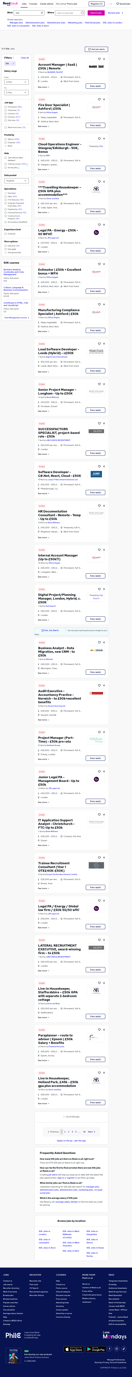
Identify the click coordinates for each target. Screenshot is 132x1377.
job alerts (53, 1174)
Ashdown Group (53, 745)
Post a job (34, 1284)
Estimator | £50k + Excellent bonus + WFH (59, 271)
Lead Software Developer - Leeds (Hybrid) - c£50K (58, 351)
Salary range (10, 71)
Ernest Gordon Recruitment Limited (62, 874)
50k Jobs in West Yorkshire (71, 1244)
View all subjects (63, 1292)
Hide (6, 153)
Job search (8, 1284)
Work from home (10, 1292)
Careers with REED (117, 1306)
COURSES (61, 1274)
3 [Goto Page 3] (68, 1131)
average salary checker (67, 1201)
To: (5, 88)
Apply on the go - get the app (71, 1140)
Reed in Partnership (117, 1302)
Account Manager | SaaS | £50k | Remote (57, 66)
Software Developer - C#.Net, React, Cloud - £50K (59, 474)
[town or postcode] (70, 12)
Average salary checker (13, 1313)
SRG (48, 155)
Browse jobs (115, 12)
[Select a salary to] (16, 92)
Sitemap (6, 1324)
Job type (8, 102)
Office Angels (52, 112)
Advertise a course (64, 1313)
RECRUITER (35, 1274)
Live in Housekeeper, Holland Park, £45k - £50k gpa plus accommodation (58, 1082)
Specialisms (10, 189)
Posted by (9, 135)
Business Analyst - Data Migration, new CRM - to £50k (56, 652)
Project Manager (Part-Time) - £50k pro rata (56, 739)
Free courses (61, 1299)
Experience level (12, 229)
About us (86, 1284)
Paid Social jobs (92, 22)
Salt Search (51, 606)
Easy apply (95, 86)
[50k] (9, 63)
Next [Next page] (91, 1131)
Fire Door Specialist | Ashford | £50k (54, 107)
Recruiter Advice (37, 1295)
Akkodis (49, 659)
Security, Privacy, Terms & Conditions (110, 1362)
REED (111, 1274)
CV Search (34, 1288)
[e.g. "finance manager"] (29, 12)
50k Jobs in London (112, 22)
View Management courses (17, 317)
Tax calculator (9, 1310)
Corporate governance (92, 1295)
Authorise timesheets (118, 1288)
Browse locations (10, 1299)
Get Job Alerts (50, 630)
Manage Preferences (116, 1360)
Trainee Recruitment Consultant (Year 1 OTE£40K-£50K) (54, 867)
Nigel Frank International (56, 357)
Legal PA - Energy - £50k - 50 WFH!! (58, 232)
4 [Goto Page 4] (72, 1131)
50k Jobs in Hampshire (92, 1233)
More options (11, 241)
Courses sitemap (63, 1317)
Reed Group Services (118, 1292)
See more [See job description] (44, 87)
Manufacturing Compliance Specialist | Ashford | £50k (59, 312)
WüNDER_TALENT (55, 72)
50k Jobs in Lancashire (18, 25)
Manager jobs (16, 22)
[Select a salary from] (16, 82)
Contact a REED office (12, 1320)
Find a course (61, 1288)
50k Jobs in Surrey (92, 1254)
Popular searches (10, 1302)
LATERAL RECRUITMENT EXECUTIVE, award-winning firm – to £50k (59, 949)
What (10, 12)
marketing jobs (86, 1189)
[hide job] (104, 59)
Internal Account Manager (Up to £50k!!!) (58, 557)
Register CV (96, 3)
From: (6, 77)
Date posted (10, 175)
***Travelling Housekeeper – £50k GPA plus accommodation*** (59, 191)
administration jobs (49, 1189)
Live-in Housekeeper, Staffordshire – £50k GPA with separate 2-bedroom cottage (58, 994)
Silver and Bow (52, 198)
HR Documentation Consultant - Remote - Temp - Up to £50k (59, 515)
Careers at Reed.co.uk (91, 1287)
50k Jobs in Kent (71, 1250)
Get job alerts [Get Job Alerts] (96, 49)
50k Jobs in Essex (95, 1247)
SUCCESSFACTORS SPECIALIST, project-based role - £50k (59, 433)
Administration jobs (35, 22)
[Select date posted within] (16, 180)
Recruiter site (35, 1281)
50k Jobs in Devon (92, 1241)
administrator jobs (69, 1189)
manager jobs (92, 1186)
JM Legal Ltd (53, 238)
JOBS (6, 1274)
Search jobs (96, 12)
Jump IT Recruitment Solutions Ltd (63, 479)
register (71, 1177)
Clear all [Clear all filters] (25, 57)
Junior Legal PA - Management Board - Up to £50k (58, 781)
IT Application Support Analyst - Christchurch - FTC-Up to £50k (56, 824)
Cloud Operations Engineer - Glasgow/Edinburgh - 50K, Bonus (59, 148)
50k (8, 48)
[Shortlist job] (99, 59)
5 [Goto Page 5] (76, 1131)
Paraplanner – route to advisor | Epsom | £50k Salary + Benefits (55, 1039)
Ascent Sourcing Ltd (56, 706)
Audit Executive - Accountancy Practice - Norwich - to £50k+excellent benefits (59, 696)
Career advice (9, 1306)
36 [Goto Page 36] (84, 1131)
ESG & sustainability (117, 1324)
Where (50, 12)
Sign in (60, 1177)
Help (5, 1317)
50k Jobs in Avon (40, 25)
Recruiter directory (11, 1288)
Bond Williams (53, 397)
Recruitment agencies (39, 1292)
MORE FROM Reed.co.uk (88, 1276)
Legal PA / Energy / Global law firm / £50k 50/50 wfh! (58, 908)
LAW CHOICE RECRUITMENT (58, 440)
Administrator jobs (56, 22)
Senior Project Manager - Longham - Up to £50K (57, 391)
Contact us (7, 1281)
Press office (87, 1291)
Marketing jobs (75, 22)
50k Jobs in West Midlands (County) (71, 1234)
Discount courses (63, 1295)
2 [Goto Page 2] (64, 1131)
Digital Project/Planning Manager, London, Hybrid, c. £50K (59, 598)
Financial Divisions (56, 1046)
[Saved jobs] (123, 4)
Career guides (62, 1310)
